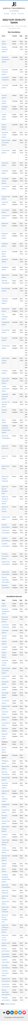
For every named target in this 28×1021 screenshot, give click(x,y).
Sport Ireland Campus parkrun (5, 360)
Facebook (12, 1004)
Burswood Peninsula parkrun (5, 72)
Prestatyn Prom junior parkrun (5, 556)
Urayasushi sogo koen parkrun (5, 396)
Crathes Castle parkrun (4, 117)
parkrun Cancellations (14, 8)
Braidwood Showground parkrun (5, 59)
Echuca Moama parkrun (4, 127)
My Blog (6, 13)
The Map (13, 13)
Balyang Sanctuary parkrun (5, 49)
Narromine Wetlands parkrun (5, 301)
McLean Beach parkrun (4, 254)
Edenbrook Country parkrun (5, 135)
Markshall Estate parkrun (4, 236)
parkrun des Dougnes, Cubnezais (5, 479)
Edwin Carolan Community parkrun (6, 143)
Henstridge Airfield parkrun (5, 181)
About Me (21, 13)
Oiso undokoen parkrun (5, 317)
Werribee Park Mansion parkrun (6, 404)
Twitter (7, 1004)
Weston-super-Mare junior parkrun (6, 580)
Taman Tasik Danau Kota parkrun (5, 381)
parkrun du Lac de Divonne (5, 509)
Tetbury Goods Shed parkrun (5, 389)
